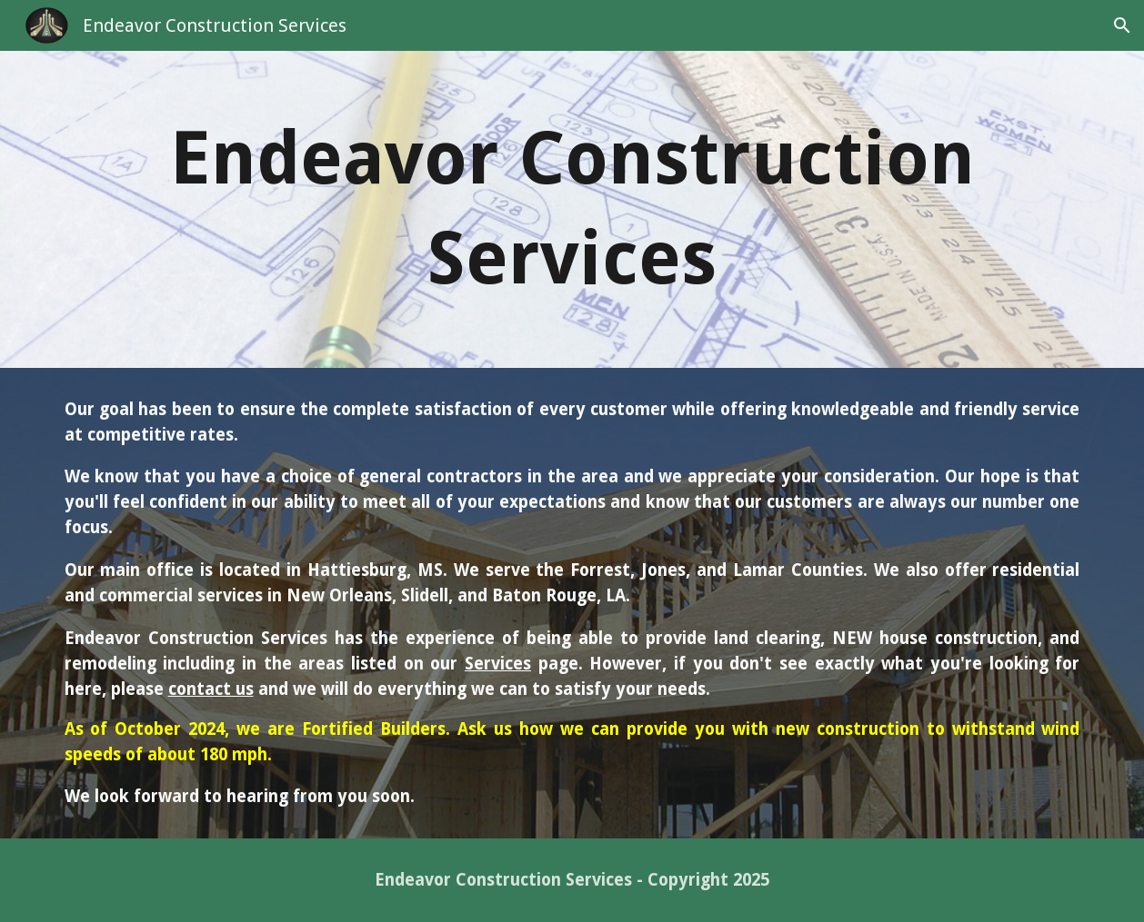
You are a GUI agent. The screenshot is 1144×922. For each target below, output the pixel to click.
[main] (572, 209)
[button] (1122, 25)
